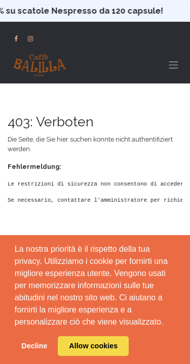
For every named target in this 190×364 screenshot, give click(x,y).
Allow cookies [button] (93, 346)
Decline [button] (34, 346)
